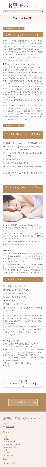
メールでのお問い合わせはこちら (23, 402)
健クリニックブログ (10, 463)
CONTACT (13, 423)
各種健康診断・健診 (10, 447)
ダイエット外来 (8, 455)
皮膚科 (6, 450)
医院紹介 (6, 439)
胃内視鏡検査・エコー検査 (12, 444)
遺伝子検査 (7, 453)
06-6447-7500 (10, 427)
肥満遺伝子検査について (13, 28)
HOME (6, 436)
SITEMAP (6, 423)
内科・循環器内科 (9, 442)
